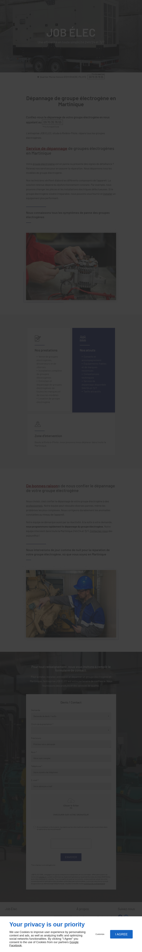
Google (73, 942)
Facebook (15, 945)
